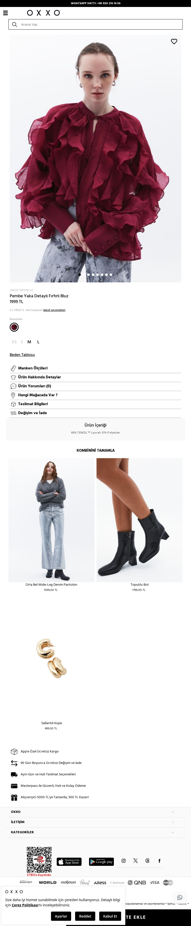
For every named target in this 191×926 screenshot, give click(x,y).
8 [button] (111, 274)
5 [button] (97, 274)
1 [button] (79, 274)
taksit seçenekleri (54, 310)
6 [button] (102, 274)
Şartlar (171, 903)
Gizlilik (183, 903)
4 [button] (93, 274)
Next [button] (8, 158)
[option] (95, 158)
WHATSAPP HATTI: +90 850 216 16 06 (95, 3)
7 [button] (106, 274)
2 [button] (84, 274)
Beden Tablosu (22, 355)
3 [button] (88, 274)
